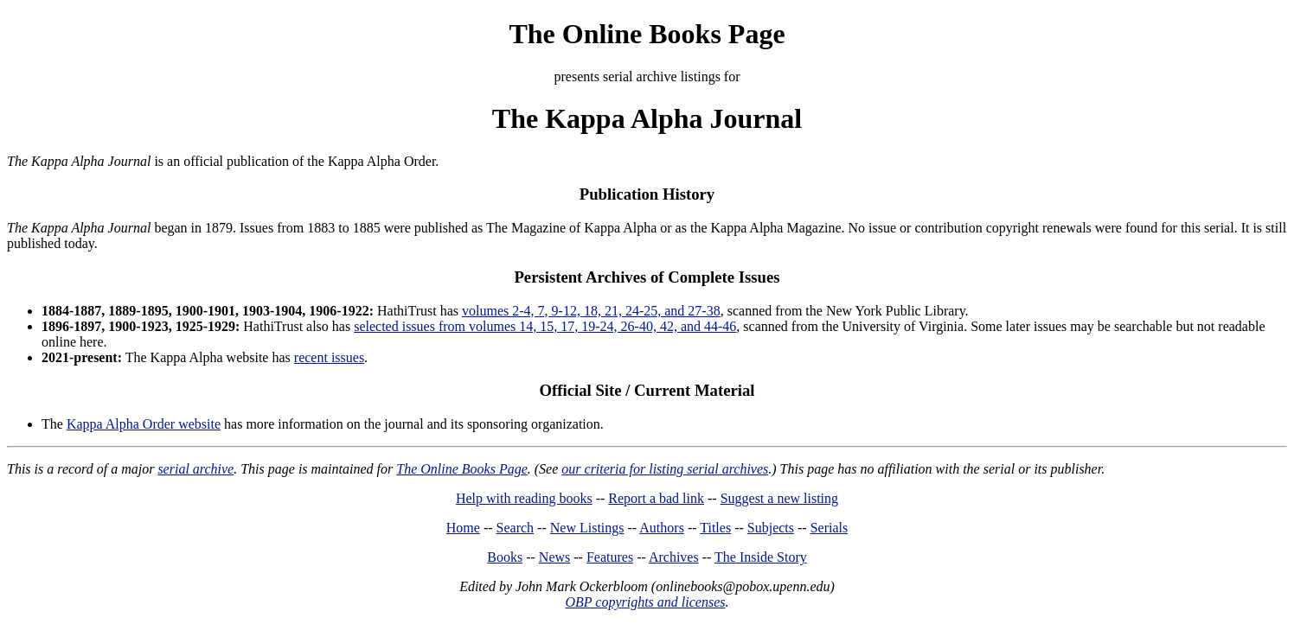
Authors (661, 527)
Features (609, 557)
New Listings (587, 527)
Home (463, 527)
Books (504, 557)
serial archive (195, 469)
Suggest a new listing (779, 498)
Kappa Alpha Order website (144, 424)
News (554, 557)
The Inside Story (760, 557)
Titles (715, 527)
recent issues (329, 357)
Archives (674, 557)
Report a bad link (656, 498)
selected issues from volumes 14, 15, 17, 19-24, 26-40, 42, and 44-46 (545, 326)
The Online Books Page (647, 33)
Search (515, 527)
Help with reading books (524, 498)
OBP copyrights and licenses (645, 602)
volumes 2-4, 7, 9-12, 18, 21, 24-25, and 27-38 (591, 310)
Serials (829, 527)
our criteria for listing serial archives (664, 469)
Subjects (770, 527)
